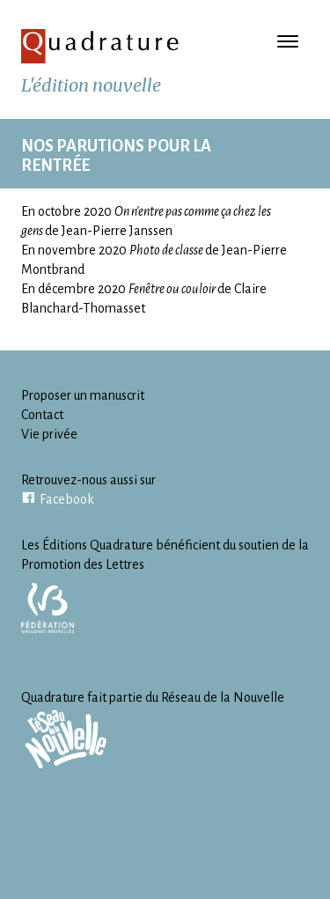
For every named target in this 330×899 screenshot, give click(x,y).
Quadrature (100, 46)
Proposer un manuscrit (82, 395)
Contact (42, 415)
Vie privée (49, 434)
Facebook (67, 499)
